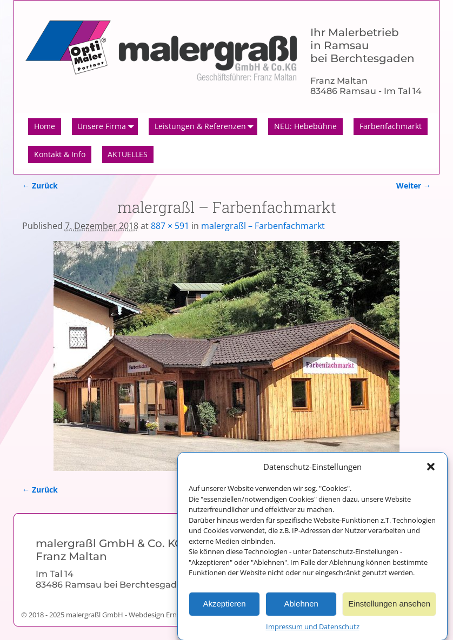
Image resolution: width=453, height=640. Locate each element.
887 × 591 (170, 226)
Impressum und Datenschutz (312, 630)
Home (44, 126)
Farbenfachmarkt (390, 126)
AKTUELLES (128, 154)
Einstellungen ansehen (389, 607)
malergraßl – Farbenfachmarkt (263, 226)
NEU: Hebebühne (305, 126)
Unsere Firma (107, 127)
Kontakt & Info (59, 154)
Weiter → (413, 185)
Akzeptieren (224, 607)
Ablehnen (301, 607)
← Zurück (40, 185)
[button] (430, 470)
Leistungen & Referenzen (206, 127)
